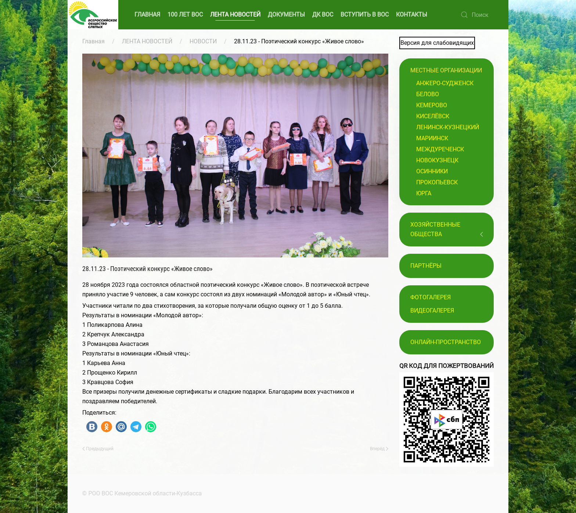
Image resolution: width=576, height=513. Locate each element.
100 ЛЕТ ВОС (185, 14)
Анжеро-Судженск (445, 83)
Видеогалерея (432, 310)
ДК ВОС (322, 14)
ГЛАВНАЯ (147, 14)
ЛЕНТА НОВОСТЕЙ (235, 14)
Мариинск (432, 138)
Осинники (432, 171)
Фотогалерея (430, 297)
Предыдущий (98, 448)
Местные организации (446, 70)
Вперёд (379, 448)
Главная (93, 41)
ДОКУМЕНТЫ (286, 14)
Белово (427, 94)
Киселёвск (432, 116)
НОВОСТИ (203, 41)
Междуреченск (440, 149)
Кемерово (431, 105)
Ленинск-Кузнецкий (447, 127)
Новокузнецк (437, 160)
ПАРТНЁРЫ (426, 265)
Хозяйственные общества (435, 229)
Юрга (423, 193)
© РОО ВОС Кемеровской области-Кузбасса (141, 493)
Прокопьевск (437, 182)
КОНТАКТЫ (411, 14)
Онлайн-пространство (445, 342)
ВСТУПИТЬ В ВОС (365, 14)
